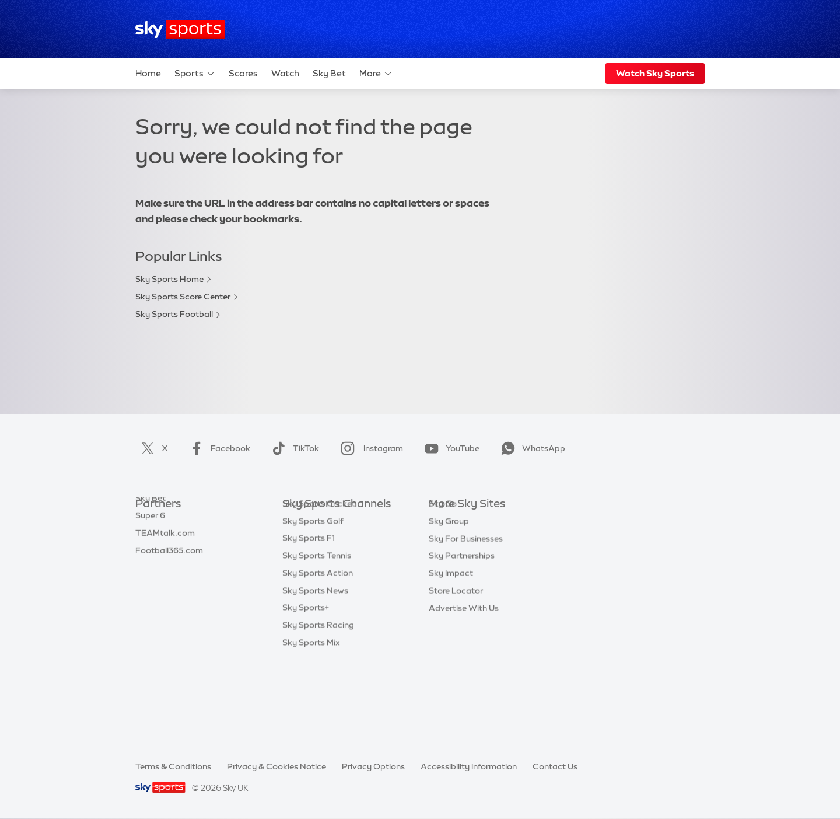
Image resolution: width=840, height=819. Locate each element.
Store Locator (456, 643)
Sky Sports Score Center (182, 296)
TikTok (293, 448)
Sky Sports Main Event (325, 521)
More (376, 73)
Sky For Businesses (466, 591)
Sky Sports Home (169, 279)
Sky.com (446, 521)
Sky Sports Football (174, 314)
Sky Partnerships (462, 608)
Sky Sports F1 (308, 608)
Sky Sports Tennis (316, 626)
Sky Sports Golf (313, 591)
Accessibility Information (469, 766)
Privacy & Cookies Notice (276, 766)
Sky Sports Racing (318, 695)
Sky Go (443, 556)
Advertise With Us (464, 661)
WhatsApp (530, 448)
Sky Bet (329, 73)
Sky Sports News (315, 661)
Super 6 (150, 539)
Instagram (369, 448)
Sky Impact (451, 626)
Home (148, 73)
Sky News (448, 539)
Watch (285, 73)
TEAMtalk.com (165, 556)
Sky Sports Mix (311, 713)
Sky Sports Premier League (334, 539)
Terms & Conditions (173, 766)
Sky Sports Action (317, 643)
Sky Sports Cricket (318, 574)
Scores (243, 73)
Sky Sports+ (305, 678)
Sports (194, 73)
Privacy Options (373, 766)
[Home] (180, 29)
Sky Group (449, 574)
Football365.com (169, 574)
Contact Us (555, 766)
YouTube (450, 448)
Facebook (217, 448)
